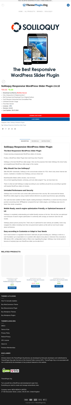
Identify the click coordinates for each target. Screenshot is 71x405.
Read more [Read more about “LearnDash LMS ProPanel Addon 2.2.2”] (59, 286)
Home (21, 11)
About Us (4, 344)
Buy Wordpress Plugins (8, 315)
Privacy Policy (5, 333)
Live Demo (35, 119)
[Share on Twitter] (9, 129)
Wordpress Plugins (19, 122)
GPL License (5, 340)
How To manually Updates (9, 301)
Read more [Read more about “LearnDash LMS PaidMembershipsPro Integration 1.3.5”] (12, 287)
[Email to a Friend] (12, 129)
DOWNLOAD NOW (36, 115)
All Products (30, 11)
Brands (40, 11)
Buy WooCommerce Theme (9, 304)
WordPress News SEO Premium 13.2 (35, 280)
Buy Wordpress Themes (8, 312)
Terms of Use (5, 329)
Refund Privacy (6, 336)
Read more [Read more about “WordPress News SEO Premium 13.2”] (35, 286)
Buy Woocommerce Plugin (9, 308)
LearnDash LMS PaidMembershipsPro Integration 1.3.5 (12, 281)
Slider (8, 122)
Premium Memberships (8, 347)
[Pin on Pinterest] (15, 129)
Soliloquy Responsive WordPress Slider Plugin (15, 125)
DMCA (3, 326)
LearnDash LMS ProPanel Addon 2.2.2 (59, 280)
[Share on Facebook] (6, 129)
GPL (10, 106)
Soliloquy (48, 11)
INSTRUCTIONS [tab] (46, 141)
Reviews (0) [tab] (35, 141)
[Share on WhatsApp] (2, 129)
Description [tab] (25, 141)
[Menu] (2, 5)
